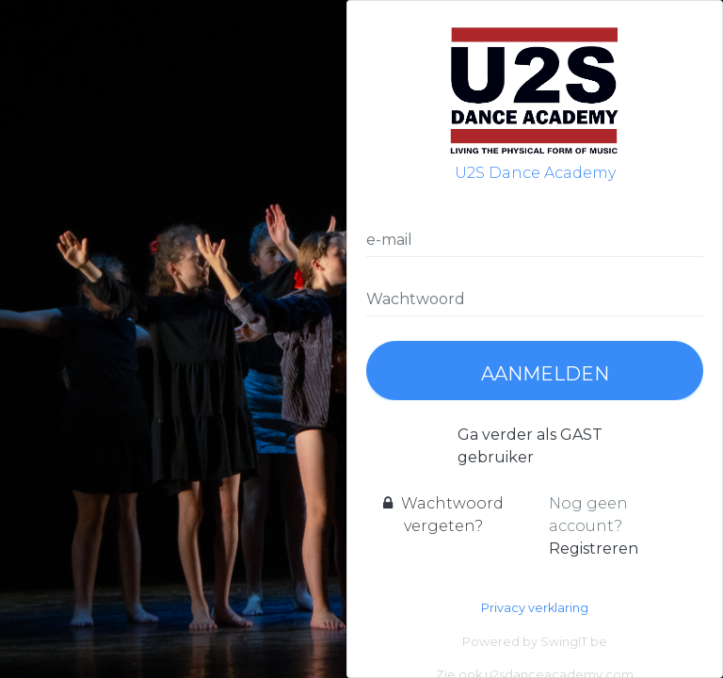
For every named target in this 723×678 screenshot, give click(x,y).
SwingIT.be (573, 642)
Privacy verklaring (534, 608)
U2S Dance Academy (535, 101)
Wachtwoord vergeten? (443, 514)
